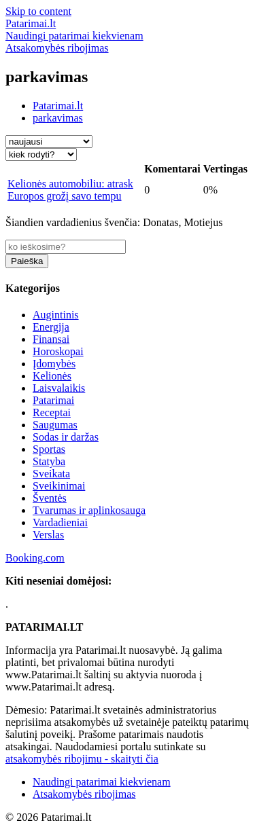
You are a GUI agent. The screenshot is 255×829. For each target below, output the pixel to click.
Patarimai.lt (58, 105)
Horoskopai (58, 351)
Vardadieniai (60, 522)
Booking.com (35, 558)
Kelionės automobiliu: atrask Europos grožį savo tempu (70, 190)
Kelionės (52, 376)
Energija (51, 327)
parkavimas (58, 118)
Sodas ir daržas (66, 437)
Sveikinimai (59, 486)
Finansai (51, 339)
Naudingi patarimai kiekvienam (102, 782)
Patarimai (53, 400)
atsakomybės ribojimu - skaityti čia (81, 758)
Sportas (49, 449)
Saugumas (55, 424)
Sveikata (51, 473)
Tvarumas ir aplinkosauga (89, 510)
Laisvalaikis (59, 388)
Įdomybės (54, 363)
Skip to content (38, 11)
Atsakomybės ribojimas (84, 794)
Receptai (52, 412)
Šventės (50, 498)
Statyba (49, 461)
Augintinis (56, 314)
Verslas (48, 534)
